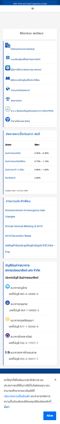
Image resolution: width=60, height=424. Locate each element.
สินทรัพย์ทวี (10, 178)
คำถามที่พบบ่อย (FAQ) (17, 121)
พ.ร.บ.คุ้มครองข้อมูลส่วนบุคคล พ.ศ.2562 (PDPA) (29, 111)
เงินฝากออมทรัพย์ (13, 153)
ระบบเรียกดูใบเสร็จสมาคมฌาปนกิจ (22, 59)
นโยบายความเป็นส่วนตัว (17, 396)
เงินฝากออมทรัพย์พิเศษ (15, 161)
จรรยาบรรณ (13, 100)
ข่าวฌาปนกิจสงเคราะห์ (20, 90)
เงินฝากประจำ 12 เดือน (14, 170)
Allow (50, 415)
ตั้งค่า (7, 407)
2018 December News (18, 236)
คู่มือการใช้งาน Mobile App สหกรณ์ (23, 69)
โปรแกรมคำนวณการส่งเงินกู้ (19, 49)
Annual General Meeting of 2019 (24, 226)
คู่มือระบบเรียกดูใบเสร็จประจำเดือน (22, 80)
